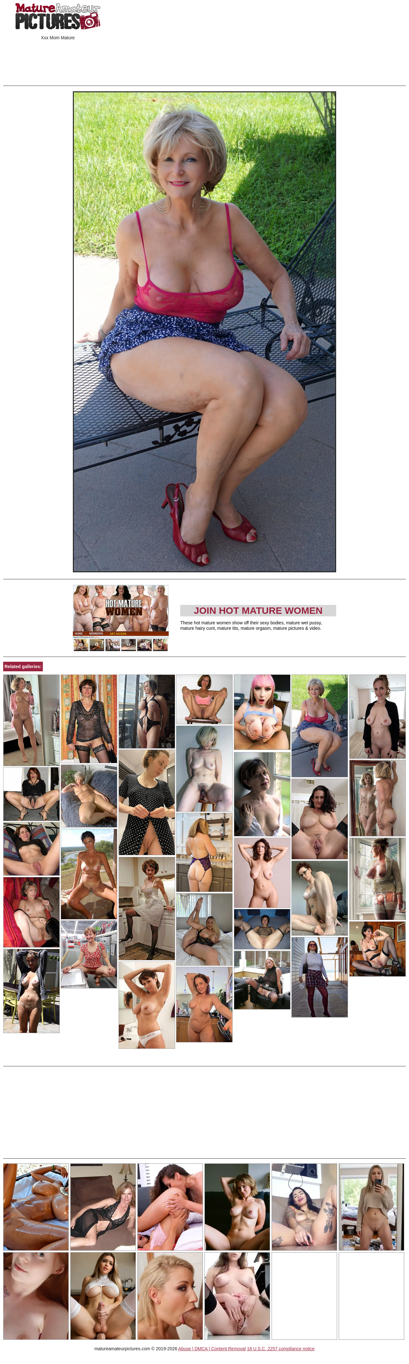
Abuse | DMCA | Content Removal (212, 1348)
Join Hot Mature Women (258, 610)
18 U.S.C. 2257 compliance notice (281, 1348)
